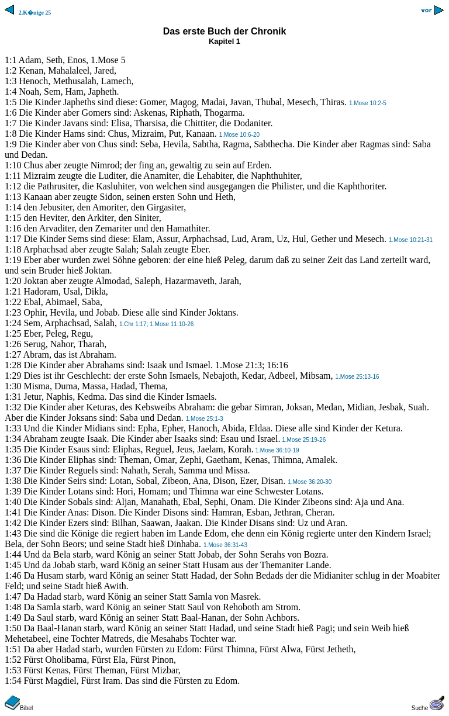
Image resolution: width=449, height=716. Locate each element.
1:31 (13, 397)
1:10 (13, 165)
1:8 (10, 134)
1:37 (13, 470)
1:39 (13, 491)
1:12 (13, 186)
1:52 (13, 660)
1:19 (13, 260)
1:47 (13, 596)
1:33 (13, 428)
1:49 (13, 617)
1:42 (13, 523)
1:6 (10, 112)
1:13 (13, 197)
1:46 (13, 575)
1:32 (13, 407)
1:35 (13, 449)
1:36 (13, 460)
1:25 (13, 333)
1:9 (10, 144)
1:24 (13, 323)
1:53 (13, 670)
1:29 (13, 376)
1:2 (10, 70)
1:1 (10, 60)
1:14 (13, 207)
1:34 (13, 439)
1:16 (13, 228)
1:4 (10, 91)
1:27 (13, 354)
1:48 (13, 607)
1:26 (13, 344)
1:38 (13, 481)
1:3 (10, 81)
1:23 (13, 312)
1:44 (13, 554)
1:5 (10, 102)
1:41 (13, 512)
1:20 (13, 281)
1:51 (13, 649)
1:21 (13, 291)
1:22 (13, 302)
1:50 (13, 628)
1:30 (13, 386)
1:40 (13, 502)
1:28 (13, 365)
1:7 (10, 123)
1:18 (13, 249)
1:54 (13, 681)
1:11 (13, 176)
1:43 (13, 533)
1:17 (13, 239)
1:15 (13, 218)
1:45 (13, 565)
